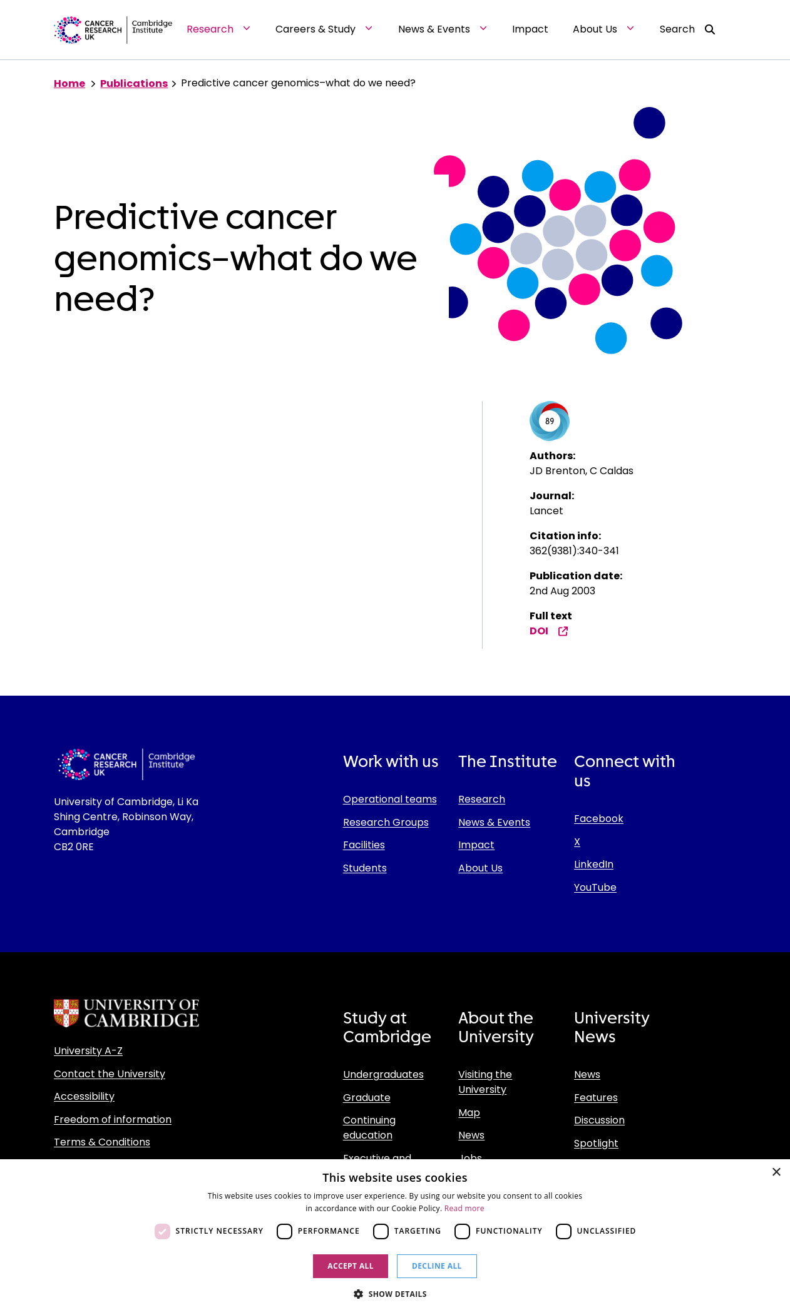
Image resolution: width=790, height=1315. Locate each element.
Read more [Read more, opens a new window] (464, 1208)
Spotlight (596, 1143)
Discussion (599, 1120)
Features (596, 1097)
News (471, 1135)
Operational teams (390, 799)
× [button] (776, 1172)
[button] (395, 1293)
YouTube (595, 887)
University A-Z (88, 1050)
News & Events (494, 822)
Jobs (470, 1158)
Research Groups (386, 822)
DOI (549, 631)
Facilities (364, 845)
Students (365, 868)
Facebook (598, 818)
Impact (476, 845)
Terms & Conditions (102, 1142)
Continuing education (369, 1127)
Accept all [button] (350, 1266)
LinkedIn (593, 864)
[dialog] (395, 1237)
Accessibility (84, 1096)
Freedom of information (113, 1119)
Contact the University (109, 1074)
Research (481, 799)
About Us (480, 868)
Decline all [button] (437, 1266)
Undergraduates (383, 1074)
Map (469, 1112)
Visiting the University (485, 1082)
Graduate (367, 1097)
